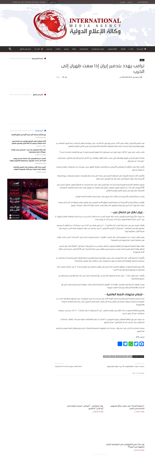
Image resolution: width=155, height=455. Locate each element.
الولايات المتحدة (121, 356)
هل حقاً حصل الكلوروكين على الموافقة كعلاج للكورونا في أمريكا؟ (71, 402)
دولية (142, 60)
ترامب (112, 356)
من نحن (129, 2)
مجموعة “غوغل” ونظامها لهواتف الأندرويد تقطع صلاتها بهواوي (123, 364)
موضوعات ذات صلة (138, 373)
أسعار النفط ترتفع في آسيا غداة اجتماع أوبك (75, 364)
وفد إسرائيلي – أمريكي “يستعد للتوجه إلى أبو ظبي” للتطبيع (100, 401)
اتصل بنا (122, 2)
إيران (130, 356)
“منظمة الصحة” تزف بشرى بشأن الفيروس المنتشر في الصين (131, 401)
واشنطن (106, 356)
